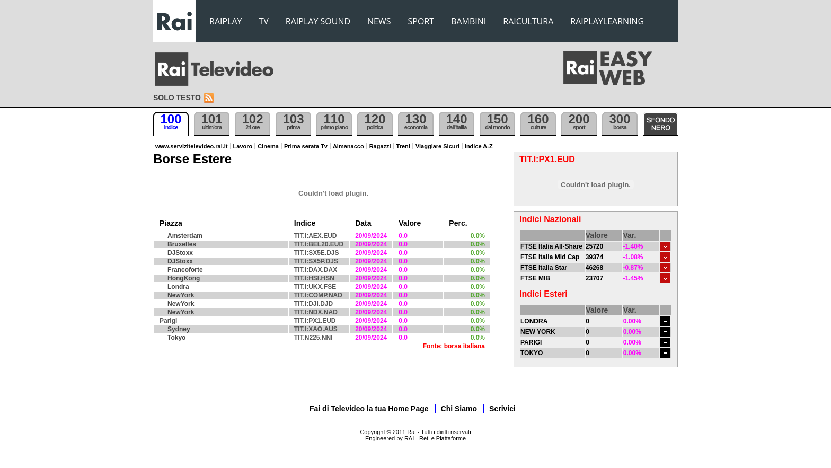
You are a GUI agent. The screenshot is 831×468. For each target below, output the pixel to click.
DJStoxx (180, 253)
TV (264, 21)
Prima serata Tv (306, 146)
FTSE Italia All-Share (551, 246)
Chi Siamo (459, 408)
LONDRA (533, 321)
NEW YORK (537, 331)
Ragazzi (380, 146)
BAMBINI (468, 21)
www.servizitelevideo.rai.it (191, 146)
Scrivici (502, 408)
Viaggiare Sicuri (437, 146)
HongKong (183, 278)
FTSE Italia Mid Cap (549, 257)
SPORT (421, 21)
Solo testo (177, 97)
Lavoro (243, 146)
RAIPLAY (225, 21)
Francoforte (185, 269)
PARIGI (531, 342)
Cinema (268, 146)
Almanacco (348, 146)
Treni (403, 146)
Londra (178, 286)
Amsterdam (184, 236)
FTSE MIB (535, 278)
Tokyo (176, 337)
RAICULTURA (528, 21)
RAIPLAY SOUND (318, 21)
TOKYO (531, 353)
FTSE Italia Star (543, 267)
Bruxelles (181, 244)
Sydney (178, 329)
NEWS (379, 21)
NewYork (180, 295)
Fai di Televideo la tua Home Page (369, 408)
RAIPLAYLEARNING (607, 21)
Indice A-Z (479, 146)
